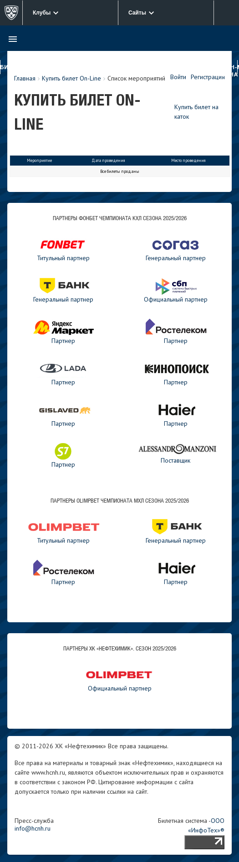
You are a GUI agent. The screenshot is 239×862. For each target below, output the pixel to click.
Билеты (13, 67)
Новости (184, 67)
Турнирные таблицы (151, 71)
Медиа (210, 67)
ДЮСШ (122, 67)
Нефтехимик (62, 67)
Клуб (33, 67)
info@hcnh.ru (33, 828)
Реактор (98, 67)
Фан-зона (229, 71)
